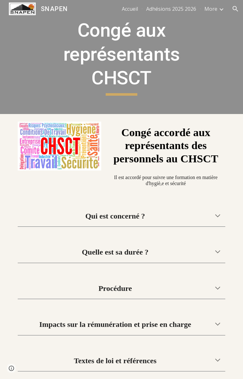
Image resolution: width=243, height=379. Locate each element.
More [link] (210, 8)
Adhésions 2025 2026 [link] (171, 8)
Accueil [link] (130, 8)
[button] (235, 8)
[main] (121, 57)
